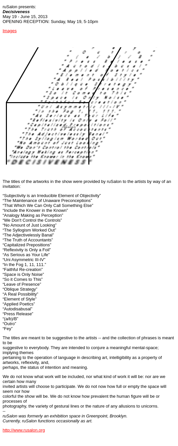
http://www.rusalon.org (24, 430)
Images (10, 30)
